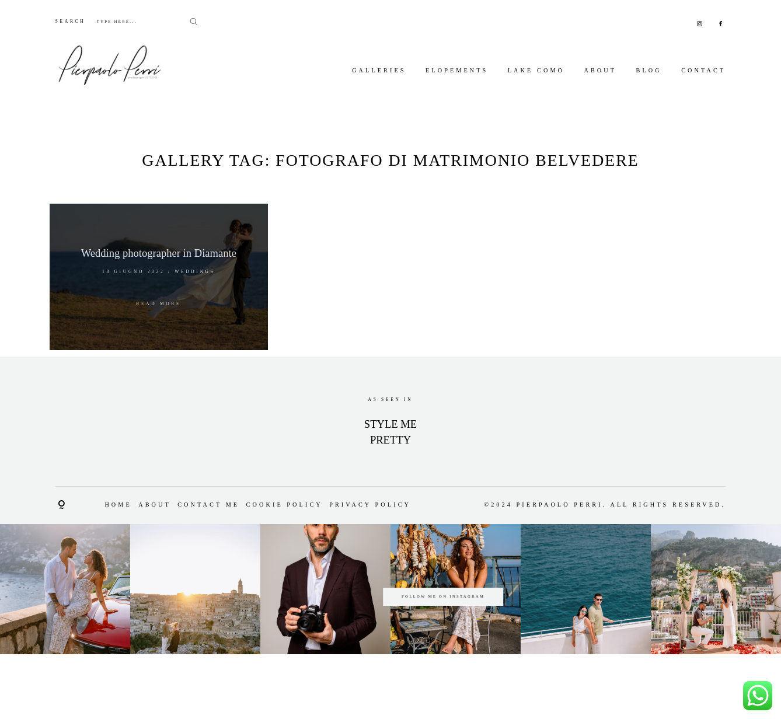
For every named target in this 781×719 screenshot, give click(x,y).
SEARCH (70, 21)
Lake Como (536, 70)
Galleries (379, 70)
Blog (649, 70)
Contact (703, 70)
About (600, 70)
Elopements (457, 70)
